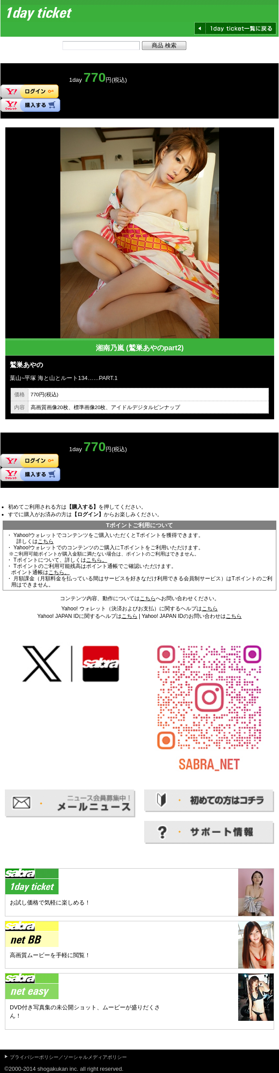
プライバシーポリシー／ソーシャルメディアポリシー (68, 1057)
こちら (46, 541)
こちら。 (96, 560)
